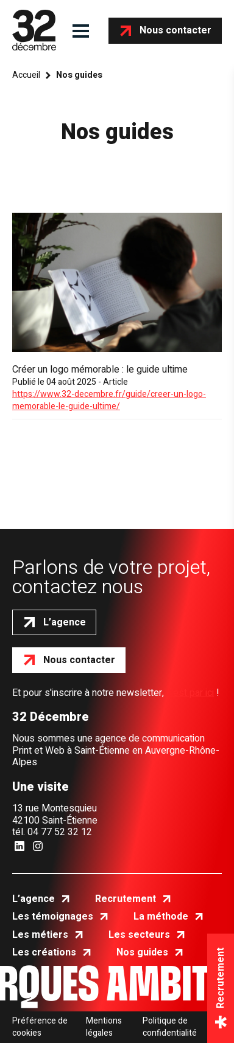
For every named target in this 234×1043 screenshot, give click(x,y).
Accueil (26, 75)
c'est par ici (190, 693)
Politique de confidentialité (170, 1027)
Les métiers (40, 935)
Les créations (44, 952)
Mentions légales (104, 1027)
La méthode (160, 916)
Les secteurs (139, 935)
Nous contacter (175, 30)
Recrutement (125, 899)
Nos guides (142, 952)
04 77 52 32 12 (59, 832)
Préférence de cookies (40, 1027)
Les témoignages (52, 916)
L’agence (64, 622)
